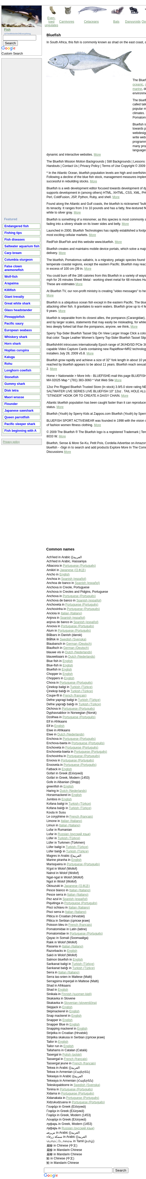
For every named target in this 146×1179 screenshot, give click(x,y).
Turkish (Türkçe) (81, 687)
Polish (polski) (72, 1054)
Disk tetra (11, 390)
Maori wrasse (14, 397)
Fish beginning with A (20, 430)
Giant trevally (14, 297)
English (64, 574)
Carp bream (13, 253)
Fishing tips (13, 233)
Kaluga (9, 357)
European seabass (18, 330)
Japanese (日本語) (73, 570)
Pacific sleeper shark (19, 424)
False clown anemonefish (14, 268)
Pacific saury (14, 323)
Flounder (11, 404)
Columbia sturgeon (18, 259)
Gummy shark (14, 384)
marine (137, 89)
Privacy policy (11, 441)
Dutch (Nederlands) (78, 652)
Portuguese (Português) (79, 565)
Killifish (10, 290)
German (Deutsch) (79, 644)
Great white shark (17, 303)
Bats (116, 21)
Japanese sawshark (19, 410)
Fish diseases (14, 239)
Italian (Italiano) (71, 613)
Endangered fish (16, 226)
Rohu (8, 364)
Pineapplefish (14, 317)
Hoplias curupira (16, 350)
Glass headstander (18, 310)
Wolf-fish (11, 276)
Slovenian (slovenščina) (80, 1003)
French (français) (75, 695)
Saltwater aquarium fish (21, 246)
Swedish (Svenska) (73, 639)
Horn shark (12, 343)
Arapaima (11, 283)
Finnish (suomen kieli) (77, 994)
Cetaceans (91, 21)
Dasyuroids (133, 21)
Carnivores (66, 21)
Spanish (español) (73, 579)
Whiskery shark (15, 337)
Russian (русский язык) (74, 834)
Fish (7, 29)
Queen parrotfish (16, 417)
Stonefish (11, 377)
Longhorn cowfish (17, 370)
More (97, 154)
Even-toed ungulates (51, 21)
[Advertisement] (22, 135)
